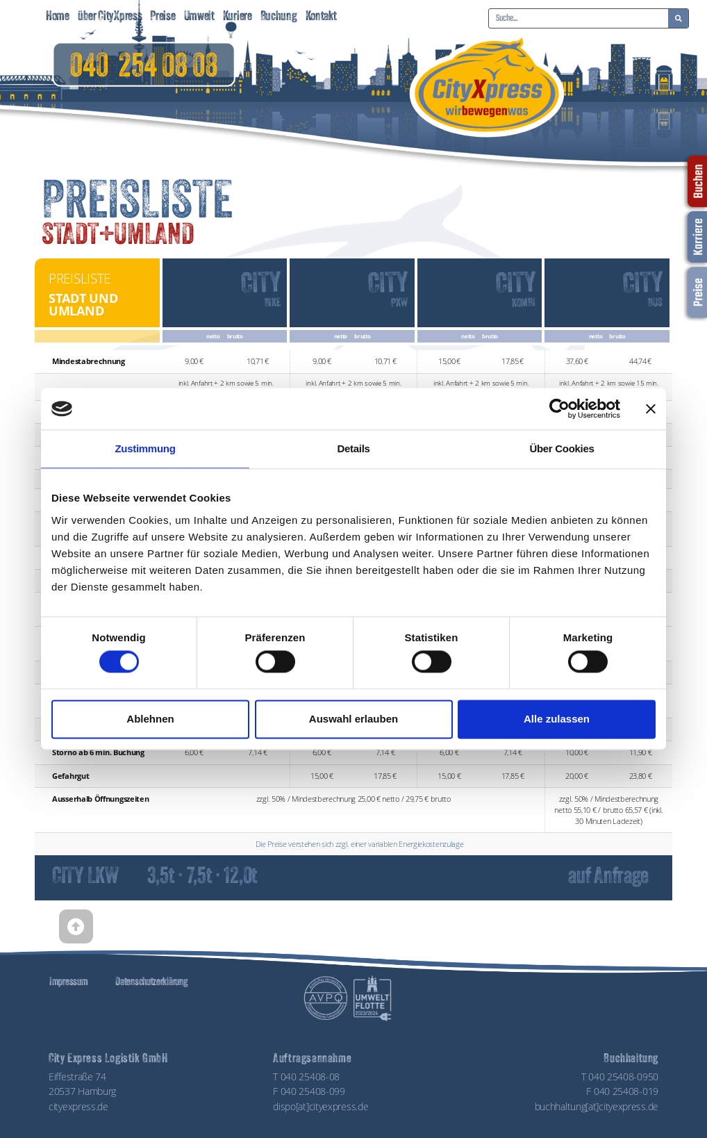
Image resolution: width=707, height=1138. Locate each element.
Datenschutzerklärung (151, 982)
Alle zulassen (557, 719)
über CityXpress (110, 17)
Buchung (278, 17)
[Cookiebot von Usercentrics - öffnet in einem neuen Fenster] (559, 408)
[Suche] (678, 18)
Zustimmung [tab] (145, 448)
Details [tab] (353, 448)
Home (57, 17)
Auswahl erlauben (353, 719)
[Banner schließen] (651, 408)
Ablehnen (150, 719)
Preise (162, 17)
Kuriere (237, 17)
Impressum (68, 982)
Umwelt (199, 17)
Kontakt (321, 17)
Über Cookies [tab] (561, 448)
